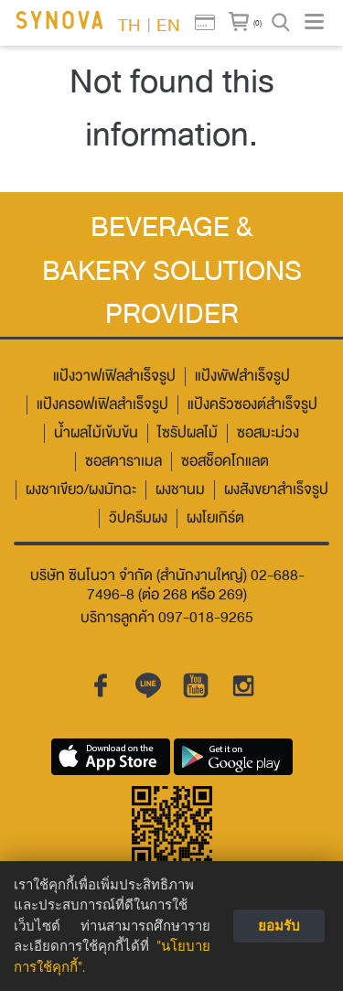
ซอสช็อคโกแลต (225, 461)
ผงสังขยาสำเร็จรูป (276, 490)
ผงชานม (180, 490)
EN (168, 23)
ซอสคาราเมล (123, 461)
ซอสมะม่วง (268, 433)
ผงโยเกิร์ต (215, 518)
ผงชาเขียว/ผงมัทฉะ (81, 490)
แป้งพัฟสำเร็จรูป (242, 376)
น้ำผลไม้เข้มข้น (96, 433)
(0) (257, 22)
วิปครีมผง (138, 518)
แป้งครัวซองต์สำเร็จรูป (252, 405)
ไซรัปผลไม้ (187, 433)
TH (129, 23)
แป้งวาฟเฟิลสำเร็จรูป (114, 376)
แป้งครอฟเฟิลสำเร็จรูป (102, 405)
